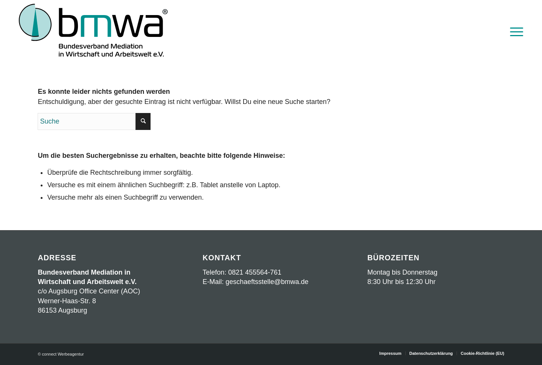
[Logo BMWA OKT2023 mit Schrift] (93, 31)
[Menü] (514, 31)
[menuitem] (514, 31)
